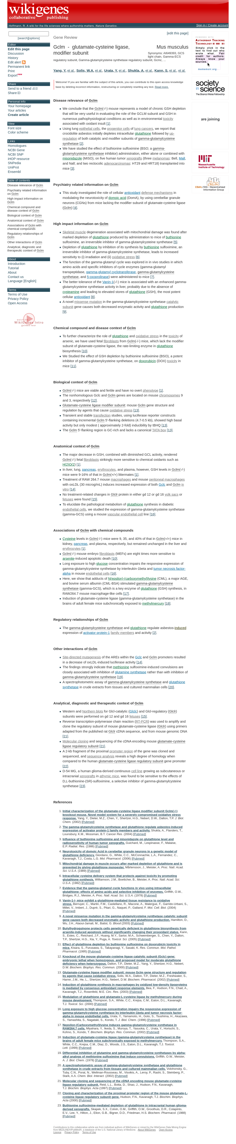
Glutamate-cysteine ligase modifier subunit (93, 405)
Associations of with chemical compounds (24, 227)
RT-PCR (142, 721)
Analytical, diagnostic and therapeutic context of (25, 248)
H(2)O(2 (68, 464)
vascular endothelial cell (125, 514)
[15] (94, 499)
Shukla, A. (136, 70)
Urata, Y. (111, 70)
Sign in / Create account (212, 25)
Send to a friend (22, 88)
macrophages (121, 479)
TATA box (159, 430)
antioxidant (132, 193)
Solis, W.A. (85, 70)
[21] (65, 736)
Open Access (17, 303)
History (13, 58)
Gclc (162, 484)
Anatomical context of (25, 220)
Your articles (17, 110)
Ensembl (14, 172)
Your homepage (19, 106)
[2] (81, 143)
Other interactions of (24, 242)
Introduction (16, 264)
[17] (126, 593)
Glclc (133, 711)
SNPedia (14, 163)
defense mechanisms (157, 193)
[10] (84, 351)
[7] (152, 277)
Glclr (114, 494)
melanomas (161, 158)
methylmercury (153, 603)
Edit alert (17, 62)
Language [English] (22, 281)
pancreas (89, 469)
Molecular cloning (75, 741)
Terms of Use (17, 294)
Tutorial (13, 268)
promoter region (121, 751)
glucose (102, 563)
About (12, 272)
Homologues (17, 146)
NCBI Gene (16, 150)
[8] (93, 297)
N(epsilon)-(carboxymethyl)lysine (132, 578)
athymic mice (109, 776)
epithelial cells (89, 128)
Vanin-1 (108, 282)
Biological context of (24, 215)
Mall (182, 158)
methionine (121, 667)
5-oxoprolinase (98, 277)
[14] (72, 489)
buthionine (173, 237)
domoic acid (117, 198)
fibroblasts (111, 341)
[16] (152, 514)
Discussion (16, 53)
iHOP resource (19, 159)
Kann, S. (161, 70)
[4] (75, 208)
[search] (23, 38)
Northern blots (92, 711)
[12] (94, 400)
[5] (175, 242)
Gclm (93, 100)
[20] (171, 687)
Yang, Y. (59, 70)
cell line (136, 771)
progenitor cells (118, 128)
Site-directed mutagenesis (81, 657)
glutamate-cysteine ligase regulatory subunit (130, 761)
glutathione (143, 133)
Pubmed (88, 822)
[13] (136, 410)
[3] (72, 168)
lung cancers (143, 128)
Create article (18, 115)
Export (15, 75)
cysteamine (70, 292)
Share (14, 93)
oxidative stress (123, 257)
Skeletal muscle (74, 232)
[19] (120, 677)
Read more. (162, 87)
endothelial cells (74, 509)
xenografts (134, 158)
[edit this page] (178, 33)
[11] (73, 366)
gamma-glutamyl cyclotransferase (111, 272)
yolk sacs (171, 494)
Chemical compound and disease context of (23, 209)
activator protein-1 (96, 633)
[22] (65, 766)
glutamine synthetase (130, 672)
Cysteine (68, 539)
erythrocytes (106, 469)
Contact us (16, 277)
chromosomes (169, 395)
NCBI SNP (16, 154)
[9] (64, 311)
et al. (70, 70)
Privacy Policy (18, 299)
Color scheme (18, 132)
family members (122, 633)
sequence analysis (100, 756)
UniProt (13, 167)
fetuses (67, 499)
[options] (34, 38)
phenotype (150, 390)
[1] (108, 123)
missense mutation (88, 302)
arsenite (68, 558)
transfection (101, 415)
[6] (137, 257)
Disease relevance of (25, 185)
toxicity (168, 119)
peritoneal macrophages (167, 479)
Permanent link (19, 66)
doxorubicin (147, 361)
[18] (167, 603)
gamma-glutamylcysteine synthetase (96, 628)
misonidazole (72, 158)
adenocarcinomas (117, 163)
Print (11, 71)
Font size (14, 128)
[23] (82, 786)
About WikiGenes (147, 1130)
